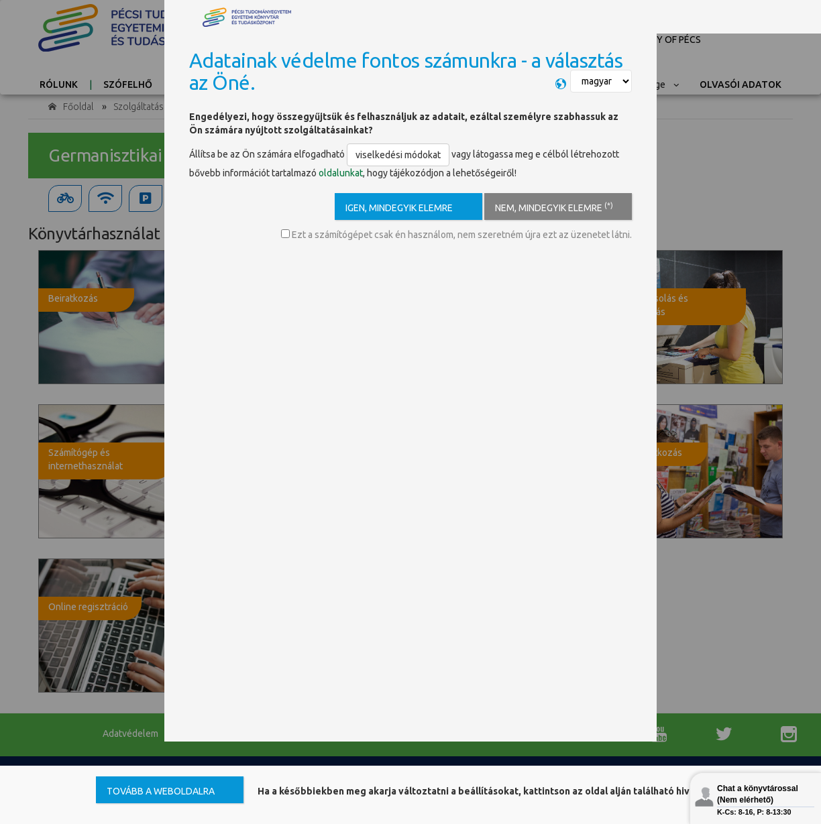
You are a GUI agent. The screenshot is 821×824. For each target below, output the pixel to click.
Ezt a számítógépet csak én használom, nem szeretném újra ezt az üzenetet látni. (456, 234)
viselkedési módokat (398, 155)
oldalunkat (341, 173)
